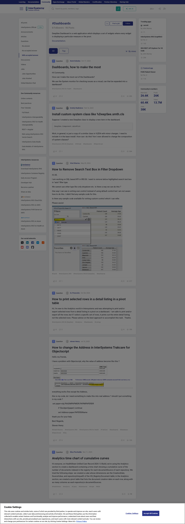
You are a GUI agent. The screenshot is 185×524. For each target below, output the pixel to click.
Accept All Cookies (151, 516)
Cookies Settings (132, 516)
